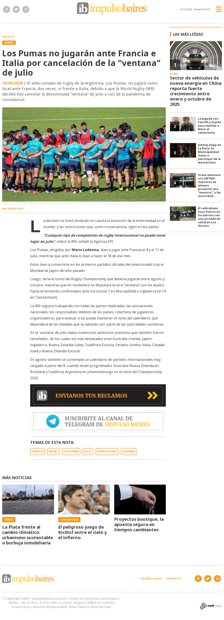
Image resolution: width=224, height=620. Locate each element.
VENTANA (128, 451)
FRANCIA (38, 451)
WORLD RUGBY (107, 451)
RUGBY (53, 451)
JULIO (88, 451)
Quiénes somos (151, 578)
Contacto (173, 578)
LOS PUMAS (71, 451)
